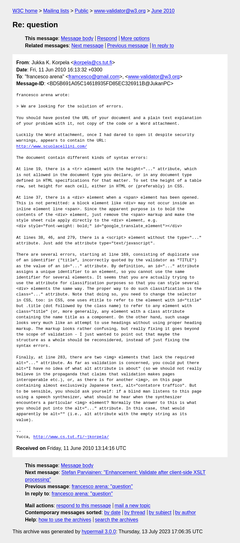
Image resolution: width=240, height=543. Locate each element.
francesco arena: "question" (102, 486)
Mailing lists (56, 10)
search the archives (116, 519)
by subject (160, 512)
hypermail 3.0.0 (99, 531)
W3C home (25, 10)
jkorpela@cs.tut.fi (93, 62)
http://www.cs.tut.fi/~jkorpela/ (71, 437)
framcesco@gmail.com (93, 76)
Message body (77, 38)
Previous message (127, 45)
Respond (107, 38)
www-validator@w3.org (120, 10)
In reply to (163, 45)
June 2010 (163, 10)
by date (112, 512)
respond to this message (83, 505)
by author (185, 512)
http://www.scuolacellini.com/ (51, 146)
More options (135, 38)
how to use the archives (65, 519)
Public (81, 10)
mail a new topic (133, 505)
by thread (134, 512)
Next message (87, 45)
